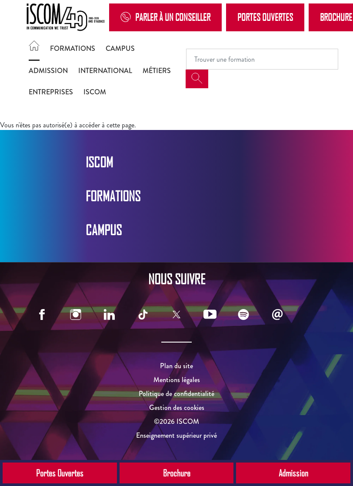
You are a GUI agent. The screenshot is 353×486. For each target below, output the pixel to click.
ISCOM (94, 92)
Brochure (176, 473)
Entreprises (51, 92)
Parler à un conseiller (165, 17)
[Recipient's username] (262, 59)
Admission (48, 71)
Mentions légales (176, 380)
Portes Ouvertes (265, 17)
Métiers (157, 71)
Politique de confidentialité (176, 394)
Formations (72, 48)
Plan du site (176, 366)
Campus (120, 48)
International (105, 71)
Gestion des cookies (176, 408)
